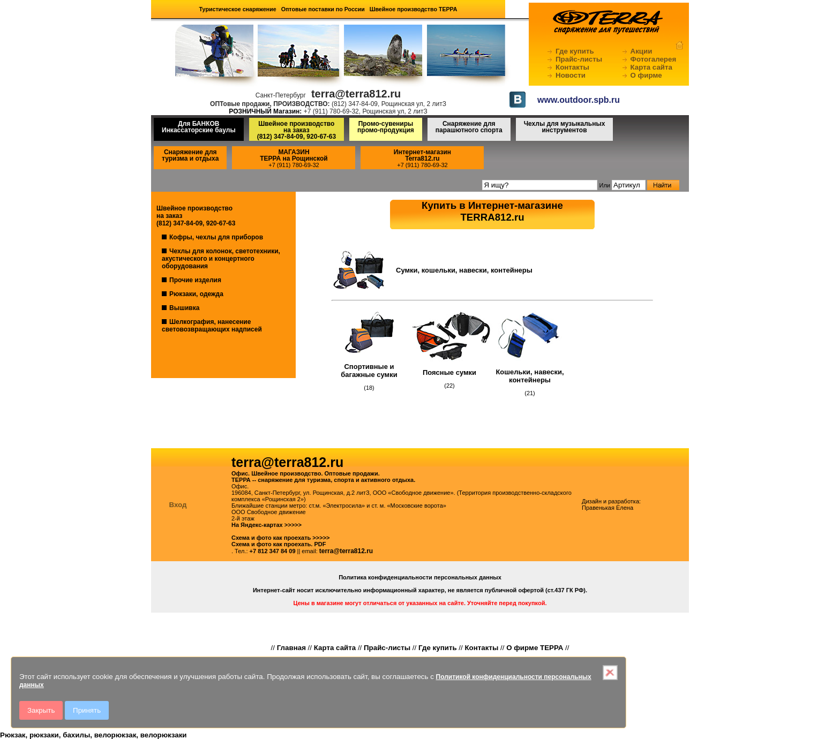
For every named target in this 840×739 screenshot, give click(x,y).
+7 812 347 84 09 (273, 551)
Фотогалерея (654, 59)
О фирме (646, 75)
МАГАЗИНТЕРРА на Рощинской (294, 155)
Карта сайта (651, 67)
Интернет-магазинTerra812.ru (422, 155)
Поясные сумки (449, 372)
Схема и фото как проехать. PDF (278, 544)
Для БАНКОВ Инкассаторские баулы (199, 127)
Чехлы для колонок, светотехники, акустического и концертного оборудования (221, 258)
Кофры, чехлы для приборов (216, 237)
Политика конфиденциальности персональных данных (420, 577)
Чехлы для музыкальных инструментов (564, 127)
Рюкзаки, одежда (196, 294)
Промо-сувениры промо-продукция (385, 127)
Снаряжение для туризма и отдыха (190, 155)
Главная (291, 648)
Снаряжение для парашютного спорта (469, 127)
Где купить (575, 51)
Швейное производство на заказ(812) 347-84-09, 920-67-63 (296, 130)
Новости (571, 75)
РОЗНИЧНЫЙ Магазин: (265, 111)
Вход (178, 505)
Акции (641, 51)
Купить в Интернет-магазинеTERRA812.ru (492, 211)
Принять (87, 710)
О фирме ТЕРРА (534, 648)
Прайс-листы (579, 59)
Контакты (572, 67)
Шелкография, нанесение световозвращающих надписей (212, 325)
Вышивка (184, 308)
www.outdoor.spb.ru (578, 99)
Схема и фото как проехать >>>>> (280, 537)
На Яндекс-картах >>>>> (266, 525)
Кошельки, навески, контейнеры (530, 376)
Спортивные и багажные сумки (369, 371)
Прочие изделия (195, 280)
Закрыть (41, 710)
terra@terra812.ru (346, 551)
